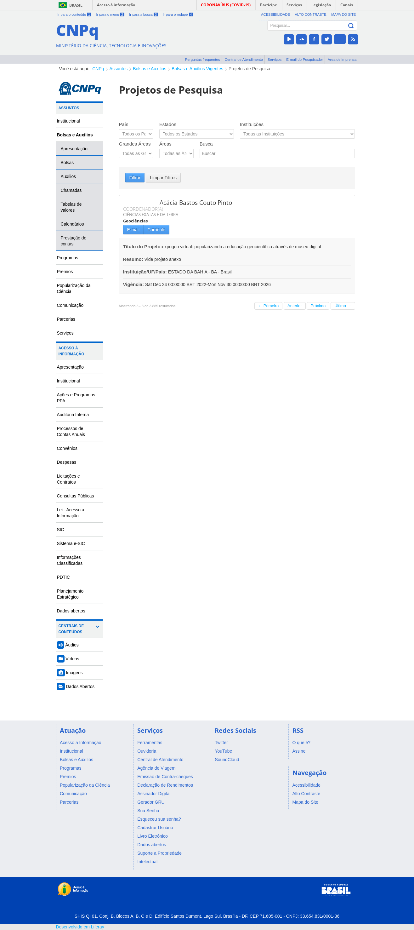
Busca (206, 143)
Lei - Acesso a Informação (70, 512)
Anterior (294, 305)
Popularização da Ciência (74, 288)
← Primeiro (268, 305)
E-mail (133, 229)
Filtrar (135, 177)
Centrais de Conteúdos (71, 629)
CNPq (98, 68)
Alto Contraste (310, 14)
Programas (67, 257)
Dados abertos (71, 610)
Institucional (68, 120)
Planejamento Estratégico (70, 594)
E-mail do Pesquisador (304, 59)
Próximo (318, 305)
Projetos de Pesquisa (249, 68)
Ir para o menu (110, 14)
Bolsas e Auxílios (149, 68)
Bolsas (67, 162)
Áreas (165, 143)
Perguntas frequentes (202, 59)
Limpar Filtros (163, 177)
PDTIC (63, 577)
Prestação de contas (74, 240)
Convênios (67, 448)
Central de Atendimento (244, 59)
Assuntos (119, 68)
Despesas (67, 462)
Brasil (75, 5)
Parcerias (66, 319)
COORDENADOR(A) (143, 208)
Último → (342, 305)
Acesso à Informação (71, 351)
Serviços (275, 59)
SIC (60, 529)
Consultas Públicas (75, 495)
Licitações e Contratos (68, 479)
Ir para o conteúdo (75, 14)
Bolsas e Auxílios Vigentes (197, 68)
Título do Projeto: (142, 246)
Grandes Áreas (135, 143)
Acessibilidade (275, 14)
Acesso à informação (116, 5)
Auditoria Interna (73, 414)
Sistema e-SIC (71, 543)
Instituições (252, 124)
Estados (167, 124)
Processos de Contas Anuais (71, 431)
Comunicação (70, 305)
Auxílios (68, 176)
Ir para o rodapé (178, 14)
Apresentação (74, 148)
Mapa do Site (343, 14)
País (123, 124)
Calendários (72, 224)
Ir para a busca (143, 14)
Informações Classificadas (70, 560)
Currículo (156, 229)
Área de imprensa (342, 59)
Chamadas (71, 190)
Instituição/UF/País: (145, 271)
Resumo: (133, 259)
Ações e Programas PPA (76, 397)
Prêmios (65, 271)
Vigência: (134, 284)
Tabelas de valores (71, 207)
